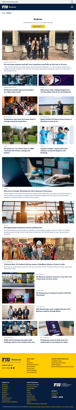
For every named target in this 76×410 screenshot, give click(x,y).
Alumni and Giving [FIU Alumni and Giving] (7, 398)
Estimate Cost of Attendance (10, 401)
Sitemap (71, 406)
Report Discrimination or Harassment (37, 403)
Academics (30, 362)
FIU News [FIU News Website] (54, 395)
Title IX (29, 401)
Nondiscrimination (32, 400)
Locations (4, 390)
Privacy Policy (31, 368)
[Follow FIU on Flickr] (62, 397)
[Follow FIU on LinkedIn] (54, 397)
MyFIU (28, 390)
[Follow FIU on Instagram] (52, 397)
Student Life (5, 394)
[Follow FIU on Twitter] (58, 397)
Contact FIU (55, 393)
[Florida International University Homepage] (10, 2)
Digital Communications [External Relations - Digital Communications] (35, 406)
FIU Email (29, 394)
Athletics (4, 396)
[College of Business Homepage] (9, 6)
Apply (28, 361)
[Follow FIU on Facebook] (56, 397)
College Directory (56, 364)
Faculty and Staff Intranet (59, 362)
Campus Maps (30, 388)
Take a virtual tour (32, 372)
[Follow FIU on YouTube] (60, 397)
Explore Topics (37, 26)
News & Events (31, 366)
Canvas (29, 392)
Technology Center (57, 361)
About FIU (4, 384)
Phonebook (30, 384)
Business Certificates (32, 364)
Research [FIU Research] (4, 392)
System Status (31, 396)
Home (3, 13)
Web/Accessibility (56, 406)
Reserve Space (31, 398)
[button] (72, 6)
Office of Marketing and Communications (63, 366)
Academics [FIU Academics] (5, 388)
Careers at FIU (6, 400)
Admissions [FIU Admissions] (5, 386)
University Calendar (32, 386)
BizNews (8, 13)
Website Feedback (32, 370)
